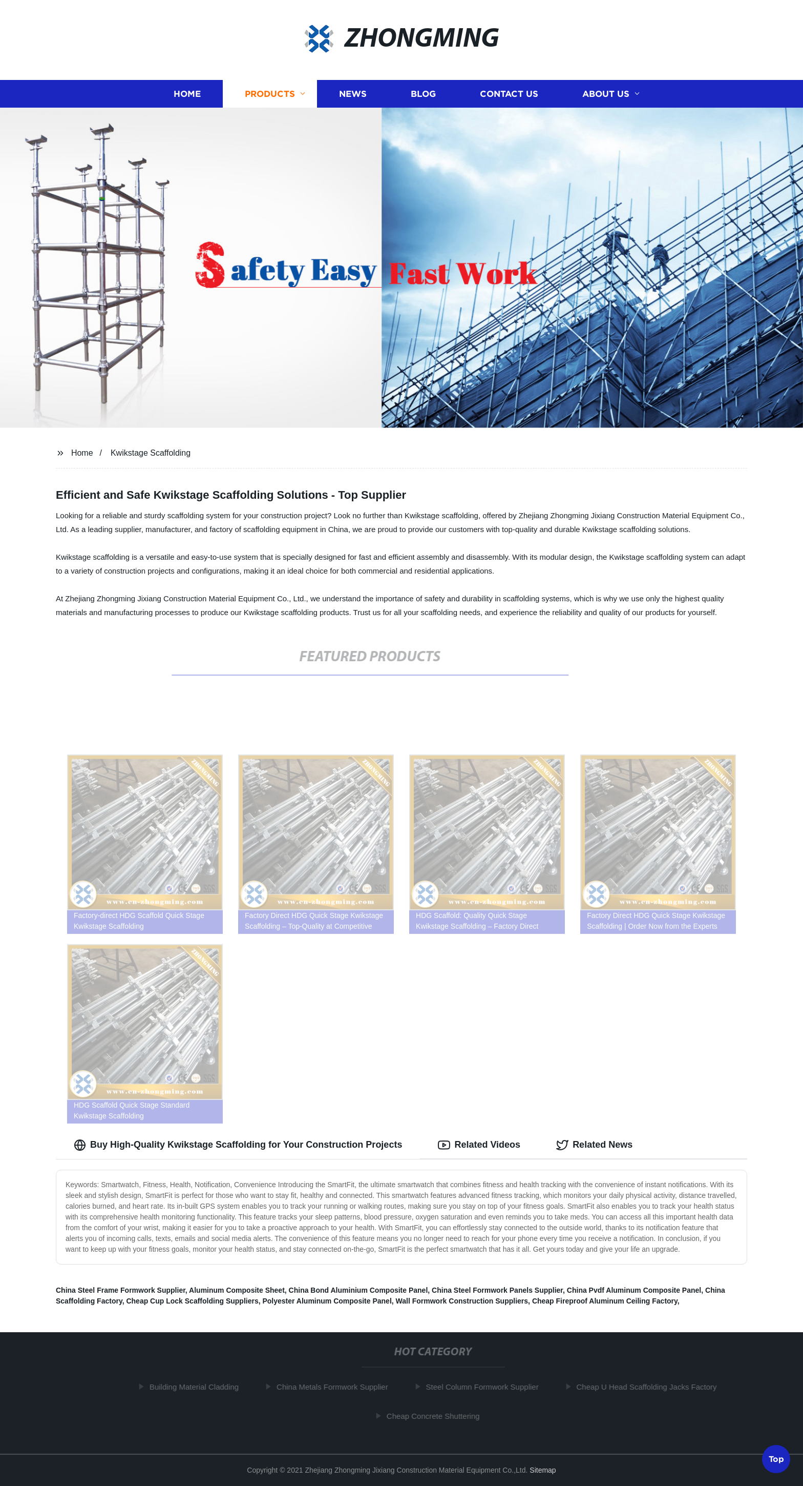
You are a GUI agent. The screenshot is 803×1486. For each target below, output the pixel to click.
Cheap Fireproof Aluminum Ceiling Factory (605, 1301)
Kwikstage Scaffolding (151, 453)
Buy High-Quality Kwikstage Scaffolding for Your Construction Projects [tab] (238, 1145)
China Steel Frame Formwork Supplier (120, 1290)
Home (187, 93)
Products (270, 93)
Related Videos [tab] (479, 1145)
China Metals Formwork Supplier (336, 1386)
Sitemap (543, 1470)
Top (776, 1458)
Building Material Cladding (197, 1386)
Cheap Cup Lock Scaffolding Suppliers (192, 1301)
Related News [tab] (594, 1145)
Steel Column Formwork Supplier (486, 1386)
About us (605, 93)
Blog (423, 93)
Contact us (509, 93)
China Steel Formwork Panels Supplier (497, 1290)
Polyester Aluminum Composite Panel (326, 1301)
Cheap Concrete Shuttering (436, 1416)
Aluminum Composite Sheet (237, 1290)
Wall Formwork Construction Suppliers (462, 1301)
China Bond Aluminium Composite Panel (358, 1290)
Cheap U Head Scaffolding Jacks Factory (650, 1386)
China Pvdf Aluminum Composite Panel (634, 1290)
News (353, 93)
